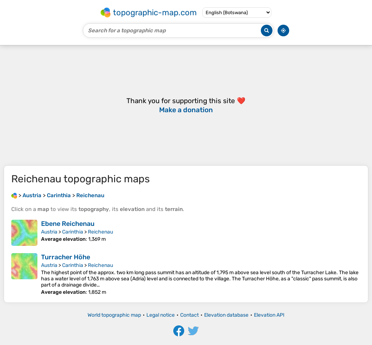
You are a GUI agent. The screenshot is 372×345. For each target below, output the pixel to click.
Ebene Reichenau (67, 224)
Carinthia (72, 232)
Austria (49, 232)
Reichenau (100, 232)
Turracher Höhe (65, 257)
